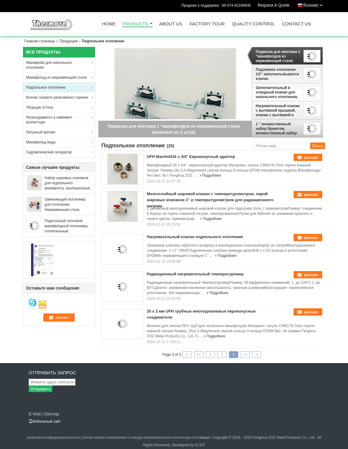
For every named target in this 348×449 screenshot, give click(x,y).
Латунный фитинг (41, 132)
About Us (170, 24)
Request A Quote (274, 5)
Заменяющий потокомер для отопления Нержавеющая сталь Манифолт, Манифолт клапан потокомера (65, 209)
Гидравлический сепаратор (49, 152)
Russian (314, 4)
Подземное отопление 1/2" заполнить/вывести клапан (277, 74)
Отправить (41, 389)
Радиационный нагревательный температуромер (195, 274)
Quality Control (253, 24)
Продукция (69, 41)
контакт (311, 157)
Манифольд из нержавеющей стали (56, 77)
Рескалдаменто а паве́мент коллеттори (49, 119)
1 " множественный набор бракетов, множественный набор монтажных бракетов (276, 128)
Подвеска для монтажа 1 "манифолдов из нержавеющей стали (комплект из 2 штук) (278, 56)
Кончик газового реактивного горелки (57, 97)
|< (187, 354)
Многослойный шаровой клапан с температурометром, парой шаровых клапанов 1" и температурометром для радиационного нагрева (210, 200)
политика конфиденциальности (53, 437)
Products (135, 24)
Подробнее (211, 175)
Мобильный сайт (45, 421)
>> (245, 354)
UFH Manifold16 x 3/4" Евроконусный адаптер (191, 156)
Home (109, 24)
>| (256, 354)
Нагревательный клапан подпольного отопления (195, 236)
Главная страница (39, 41)
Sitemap (51, 413)
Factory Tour (207, 24)
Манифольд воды (41, 142)
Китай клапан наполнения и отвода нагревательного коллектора (137, 437)
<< (198, 354)
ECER (200, 445)
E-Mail (35, 413)
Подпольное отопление (45, 87)
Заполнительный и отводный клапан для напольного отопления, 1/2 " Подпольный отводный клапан (277, 92)
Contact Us (296, 24)
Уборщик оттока (39, 107)
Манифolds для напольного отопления (49, 65)
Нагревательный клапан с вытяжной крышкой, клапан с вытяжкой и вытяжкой (278, 110)
